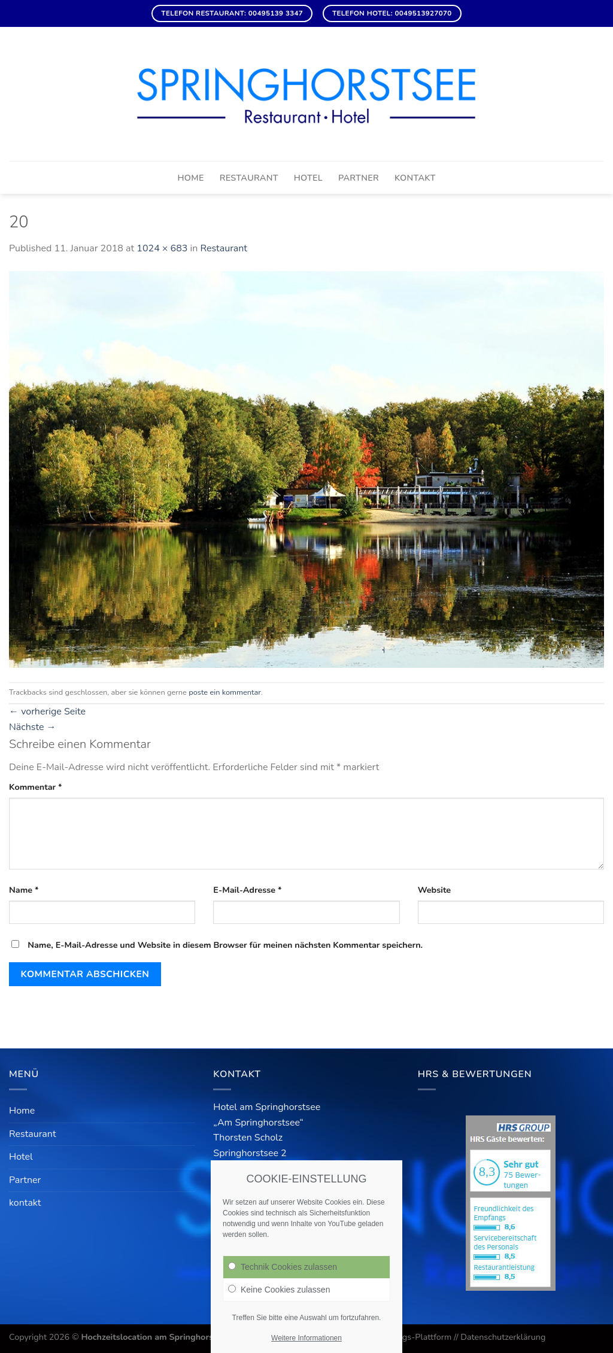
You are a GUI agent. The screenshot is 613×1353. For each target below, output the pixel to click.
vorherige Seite (47, 711)
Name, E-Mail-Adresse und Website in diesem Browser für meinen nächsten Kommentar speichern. (225, 945)
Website (434, 890)
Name (24, 890)
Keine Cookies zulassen (279, 1289)
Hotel (308, 178)
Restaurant (249, 178)
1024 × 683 (161, 248)
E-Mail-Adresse (247, 890)
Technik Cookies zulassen (282, 1267)
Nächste (32, 727)
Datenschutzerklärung (502, 1337)
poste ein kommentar (224, 692)
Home (190, 178)
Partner (358, 178)
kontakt (415, 178)
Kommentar (35, 787)
